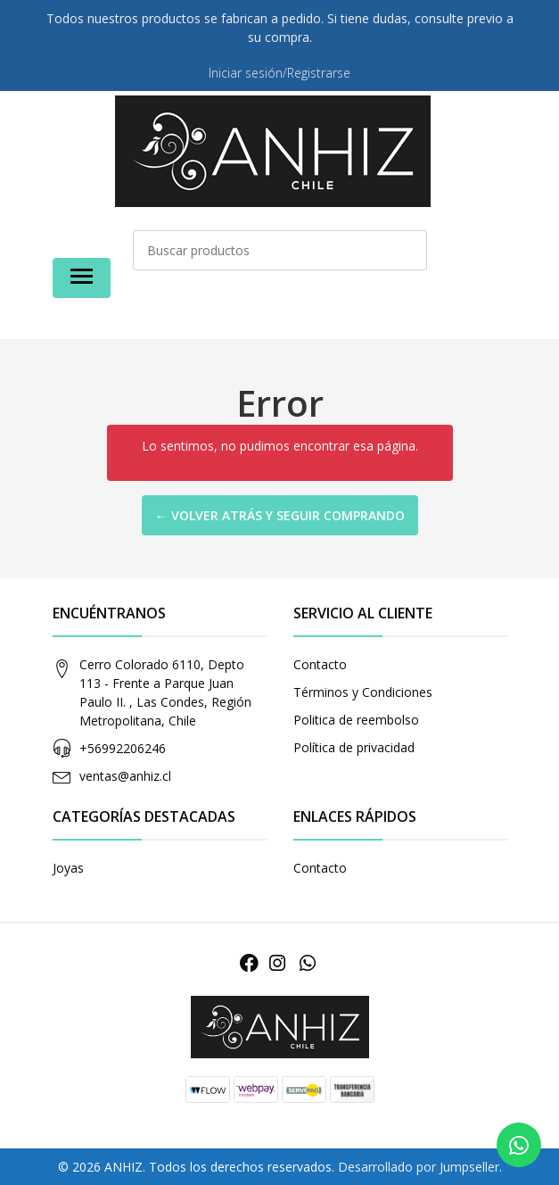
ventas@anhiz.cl (125, 775)
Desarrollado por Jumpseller (418, 1166)
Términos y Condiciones (362, 692)
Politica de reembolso (356, 719)
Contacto (320, 664)
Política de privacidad (354, 747)
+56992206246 (122, 748)
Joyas (68, 867)
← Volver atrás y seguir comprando (280, 515)
